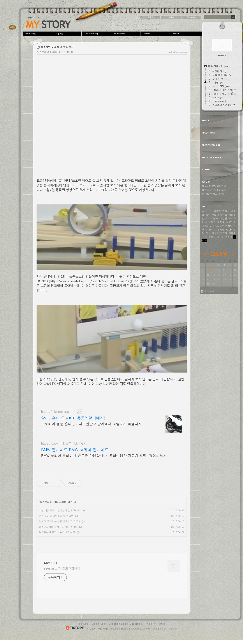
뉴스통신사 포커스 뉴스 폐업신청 (57, 532)
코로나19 (207, 211)
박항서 (225, 211)
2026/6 (219, 254)
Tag (67, 34)
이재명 (217, 211)
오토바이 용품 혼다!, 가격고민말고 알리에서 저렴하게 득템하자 (91, 423)
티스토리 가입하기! (97, 628)
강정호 (221, 222)
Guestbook (126, 34)
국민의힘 (220, 229)
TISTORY (172, 628)
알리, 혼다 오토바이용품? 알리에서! (73, 418)
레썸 (208, 233)
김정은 (232, 214)
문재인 (212, 222)
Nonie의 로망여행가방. (214, 186)
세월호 (215, 233)
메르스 (223, 214)
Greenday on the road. (214, 190)
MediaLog (38, 34)
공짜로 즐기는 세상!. (213, 193)
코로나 (215, 214)
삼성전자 (231, 222)
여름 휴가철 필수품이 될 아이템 (56, 515)
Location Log (117, 623)
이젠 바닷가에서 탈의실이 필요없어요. (60, 510)
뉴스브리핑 (43, 52)
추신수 (214, 218)
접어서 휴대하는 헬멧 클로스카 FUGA (59, 521)
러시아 (220, 237)
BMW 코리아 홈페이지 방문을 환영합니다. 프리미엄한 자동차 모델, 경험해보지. (104, 455)
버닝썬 (223, 218)
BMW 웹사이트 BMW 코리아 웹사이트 (75, 449)
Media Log (98, 623)
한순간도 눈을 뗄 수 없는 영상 (57, 47)
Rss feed (209, 291)
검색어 (205, 218)
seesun (48, 24)
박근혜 (223, 233)
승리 (208, 214)
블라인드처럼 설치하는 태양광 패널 (58, 526)
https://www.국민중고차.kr (60, 443)
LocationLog (97, 34)
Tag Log (82, 623)
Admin (156, 34)
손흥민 (228, 237)
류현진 (211, 237)
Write (185, 34)
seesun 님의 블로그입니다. (62, 568)
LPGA (216, 225)
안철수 (228, 225)
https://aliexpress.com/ (58, 411)
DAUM (146, 628)
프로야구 (207, 225)
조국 (222, 225)
